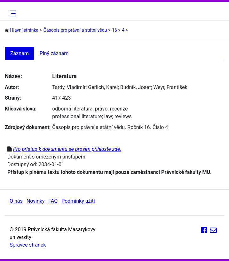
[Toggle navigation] (12, 13)
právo (101, 109)
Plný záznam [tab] (54, 53)
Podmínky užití (78, 201)
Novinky (36, 201)
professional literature (77, 116)
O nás (16, 201)
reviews (123, 116)
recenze (119, 109)
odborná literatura (72, 109)
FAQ (53, 201)
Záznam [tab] (19, 53)
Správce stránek (28, 245)
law (108, 116)
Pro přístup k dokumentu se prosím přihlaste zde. (67, 149)
